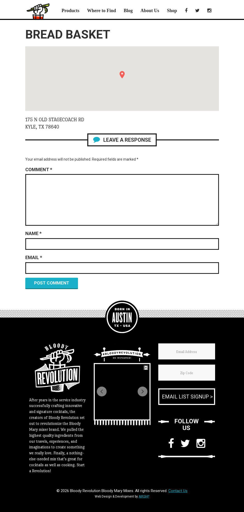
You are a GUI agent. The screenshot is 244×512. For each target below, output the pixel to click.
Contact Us (177, 490)
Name (33, 233)
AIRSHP (144, 496)
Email (33, 257)
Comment (38, 169)
